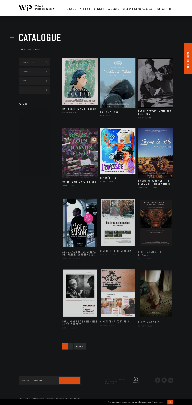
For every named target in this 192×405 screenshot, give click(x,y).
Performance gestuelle (34, 159)
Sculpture (28, 168)
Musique (28, 147)
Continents (26, 182)
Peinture (28, 155)
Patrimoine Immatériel (34, 151)
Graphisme (29, 138)
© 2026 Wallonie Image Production (31, 399)
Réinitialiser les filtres (30, 49)
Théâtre (27, 172)
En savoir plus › (157, 402)
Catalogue (40, 38)
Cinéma (27, 134)
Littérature (29, 142)
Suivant (79, 347)
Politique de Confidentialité (57, 399)
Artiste (27, 130)
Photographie (30, 164)
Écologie (25, 190)
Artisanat (28, 125)
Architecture (30, 121)
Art (22, 113)
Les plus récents (166, 47)
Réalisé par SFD (75, 399)
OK (170, 402)
